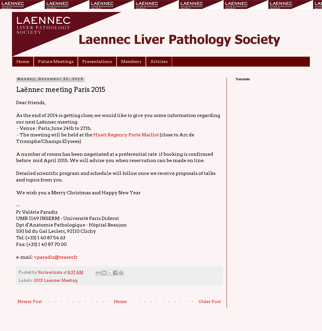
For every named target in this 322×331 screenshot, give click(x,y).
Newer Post (30, 301)
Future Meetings (55, 61)
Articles (159, 61)
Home (22, 61)
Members (131, 61)
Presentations (97, 61)
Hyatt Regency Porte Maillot (126, 135)
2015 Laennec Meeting (56, 280)
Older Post (210, 301)
